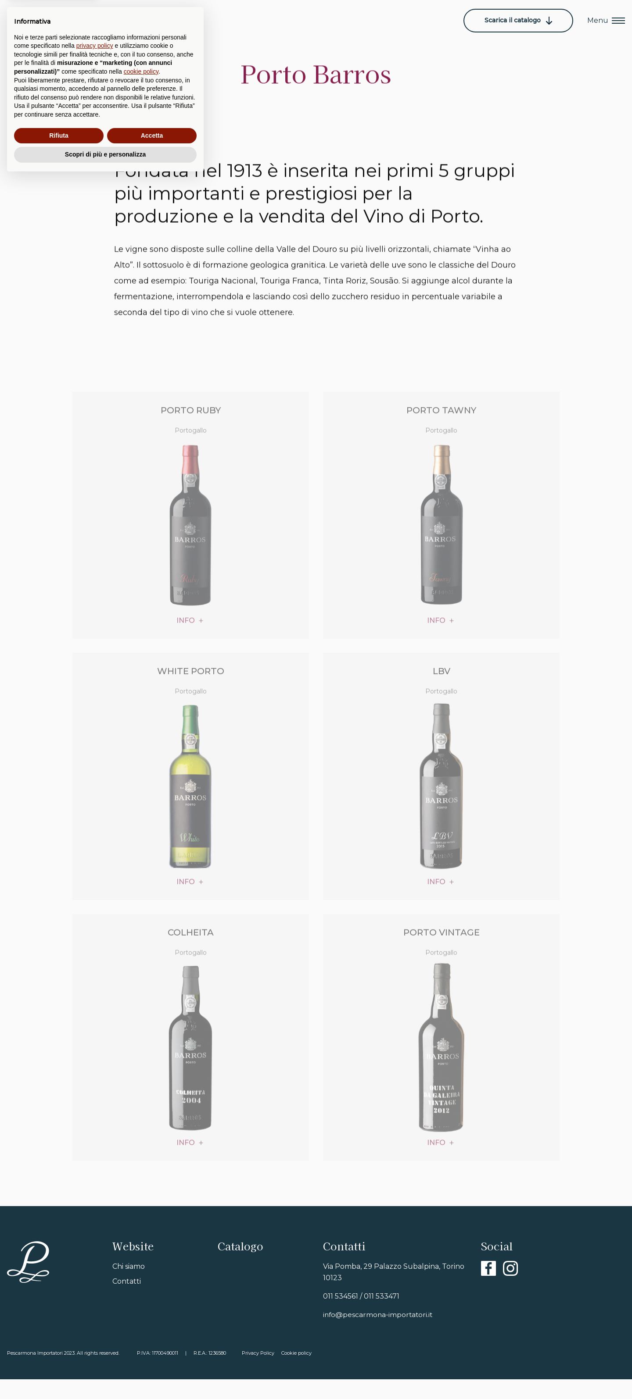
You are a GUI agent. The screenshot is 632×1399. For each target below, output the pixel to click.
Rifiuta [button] (58, 1356)
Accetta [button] (152, 1356)
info (185, 645)
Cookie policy (298, 1373)
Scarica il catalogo (518, 20)
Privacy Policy (260, 1373)
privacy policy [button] (94, 1266)
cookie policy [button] (141, 1292)
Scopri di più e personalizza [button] (105, 1374)
